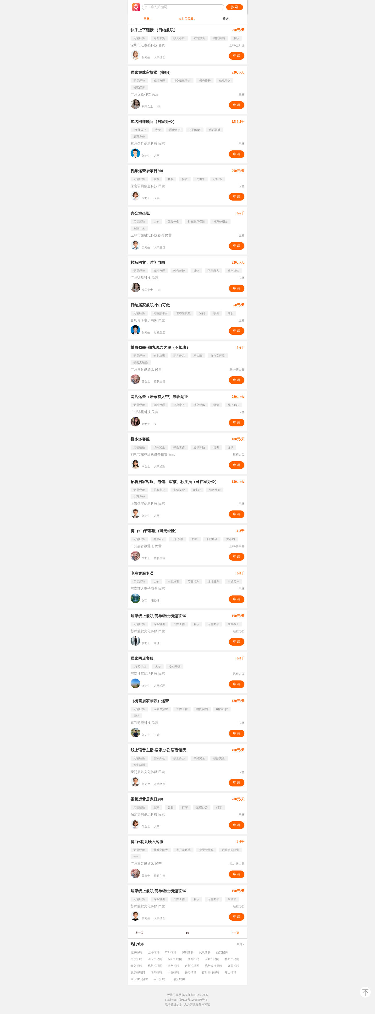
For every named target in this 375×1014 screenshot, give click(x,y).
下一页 (235, 932)
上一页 (139, 932)
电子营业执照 (173, 1004)
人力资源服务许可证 (197, 1004)
